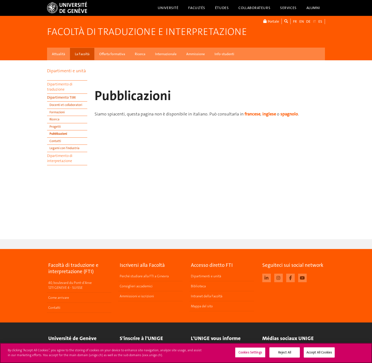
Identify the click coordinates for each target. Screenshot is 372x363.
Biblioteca (198, 286)
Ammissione (195, 54)
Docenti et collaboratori (65, 105)
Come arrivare (58, 297)
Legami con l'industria (64, 148)
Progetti (55, 126)
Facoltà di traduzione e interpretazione (147, 32)
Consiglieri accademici (136, 286)
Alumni (313, 7)
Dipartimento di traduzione (59, 87)
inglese (269, 114)
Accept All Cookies (319, 355)
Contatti (55, 141)
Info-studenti (224, 54)
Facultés (196, 7)
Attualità (58, 54)
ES (320, 21)
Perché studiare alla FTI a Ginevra (144, 276)
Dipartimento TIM (61, 97)
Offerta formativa (112, 54)
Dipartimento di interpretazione (59, 158)
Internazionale (165, 54)
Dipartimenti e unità (66, 71)
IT (314, 21)
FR (295, 21)
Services (288, 7)
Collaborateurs (254, 7)
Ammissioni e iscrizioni (137, 296)
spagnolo (289, 114)
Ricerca (140, 54)
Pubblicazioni (58, 134)
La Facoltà (82, 54)
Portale (271, 21)
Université (168, 7)
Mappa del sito (202, 306)
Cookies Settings (250, 355)
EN (301, 21)
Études (222, 7)
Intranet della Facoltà (206, 296)
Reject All (284, 355)
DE (308, 21)
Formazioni (57, 112)
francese (252, 114)
